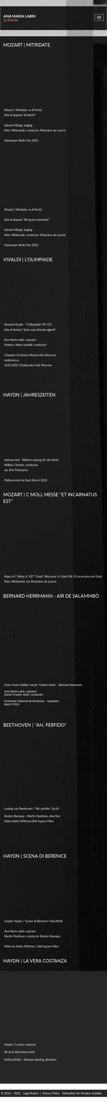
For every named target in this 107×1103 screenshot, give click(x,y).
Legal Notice (31, 1093)
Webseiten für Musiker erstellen (82, 1093)
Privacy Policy (51, 1093)
